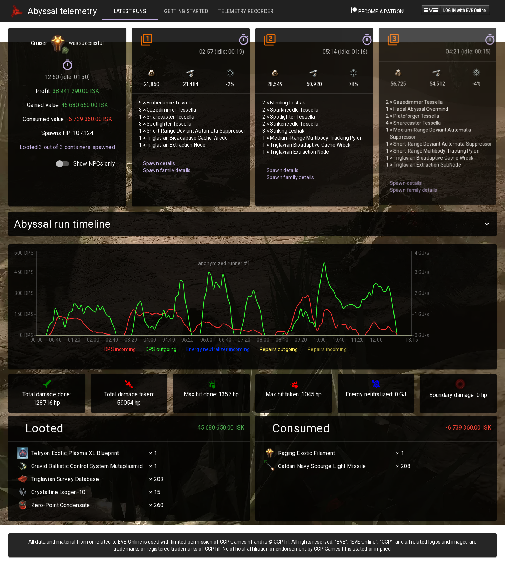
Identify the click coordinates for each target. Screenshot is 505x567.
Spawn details (159, 163)
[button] (252, 224)
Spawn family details (166, 170)
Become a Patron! (377, 11)
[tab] (130, 11)
